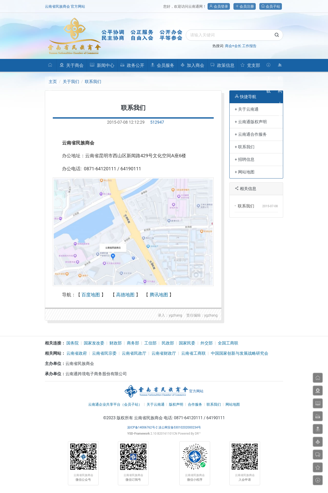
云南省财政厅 (163, 353)
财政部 (115, 343)
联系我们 (93, 81)
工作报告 (249, 46)
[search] (234, 35)
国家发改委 (94, 343)
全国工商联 (228, 343)
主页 (53, 81)
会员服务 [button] (162, 65)
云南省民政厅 (134, 353)
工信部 (150, 343)
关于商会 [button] (71, 65)
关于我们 (71, 81)
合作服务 (195, 404)
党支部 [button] (250, 65)
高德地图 (125, 294)
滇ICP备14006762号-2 (142, 427)
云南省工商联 (193, 353)
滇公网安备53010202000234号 (179, 427)
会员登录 (218, 6)
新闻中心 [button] (102, 65)
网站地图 (232, 404)
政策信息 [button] (222, 65)
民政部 (168, 343)
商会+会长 (233, 46)
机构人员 (280, 67)
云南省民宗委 (104, 353)
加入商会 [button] (192, 65)
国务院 (72, 343)
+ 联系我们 (244, 146)
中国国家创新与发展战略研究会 (239, 353)
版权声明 (176, 404)
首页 (50, 67)
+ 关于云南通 (247, 109)
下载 (268, 67)
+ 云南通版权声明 (251, 121)
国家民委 (187, 343)
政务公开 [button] (132, 65)
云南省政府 (76, 353)
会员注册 (244, 6)
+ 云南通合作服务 (251, 134)
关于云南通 (156, 404)
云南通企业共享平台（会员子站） (115, 404)
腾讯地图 (159, 294)
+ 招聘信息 (244, 159)
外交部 (206, 343)
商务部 (133, 343)
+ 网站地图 (244, 172)
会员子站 (270, 6)
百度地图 (90, 294)
